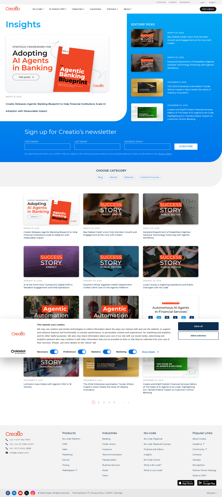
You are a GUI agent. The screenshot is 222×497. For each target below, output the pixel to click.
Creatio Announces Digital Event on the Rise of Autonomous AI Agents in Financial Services (170, 349)
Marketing (67, 454)
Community (161, 2)
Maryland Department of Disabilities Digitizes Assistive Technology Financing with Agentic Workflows (191, 64)
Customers (95, 9)
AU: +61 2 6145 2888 (20, 448)
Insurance (107, 449)
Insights (148, 454)
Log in (202, 2)
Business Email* (133, 154)
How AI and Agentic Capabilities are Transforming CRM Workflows (103, 349)
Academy (173, 2)
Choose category (111, 183)
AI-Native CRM (57, 9)
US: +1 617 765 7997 (20, 439)
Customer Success (150, 191)
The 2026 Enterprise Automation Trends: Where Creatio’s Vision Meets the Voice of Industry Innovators (189, 89)
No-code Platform (71, 439)
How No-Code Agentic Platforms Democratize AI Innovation (50, 349)
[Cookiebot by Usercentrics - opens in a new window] (18, 491)
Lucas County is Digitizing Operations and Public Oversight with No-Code (167, 299)
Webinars (129, 191)
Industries (77, 9)
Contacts (197, 454)
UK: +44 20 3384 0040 (22, 444)
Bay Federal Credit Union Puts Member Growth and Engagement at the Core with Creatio (190, 40)
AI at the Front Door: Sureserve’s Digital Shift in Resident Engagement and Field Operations (50, 299)
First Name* (31, 154)
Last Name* (80, 154)
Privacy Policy (165, 167)
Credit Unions (109, 444)
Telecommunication (112, 454)
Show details (148, 491)
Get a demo (208, 9)
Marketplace (185, 2)
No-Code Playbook (153, 439)
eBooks (113, 191)
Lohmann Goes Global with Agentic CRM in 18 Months (50, 399)
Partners (111, 9)
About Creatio (199, 439)
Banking (106, 439)
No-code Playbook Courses (157, 444)
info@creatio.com (19, 452)
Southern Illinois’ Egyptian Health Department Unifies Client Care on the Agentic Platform (109, 299)
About (127, 9)
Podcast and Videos (153, 449)
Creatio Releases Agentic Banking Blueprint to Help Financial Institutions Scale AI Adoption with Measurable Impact (57, 113)
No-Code (37, 9)
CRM (64, 444)
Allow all (198, 466)
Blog (100, 191)
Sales (64, 449)
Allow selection (198, 475)
